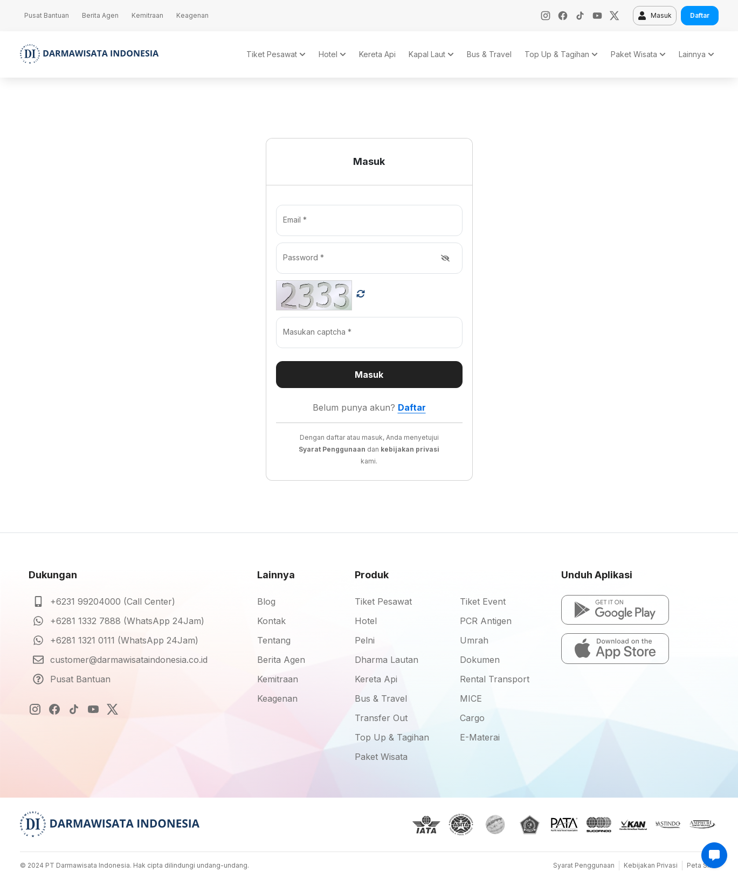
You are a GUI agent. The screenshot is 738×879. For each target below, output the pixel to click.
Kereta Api (376, 679)
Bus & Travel (381, 698)
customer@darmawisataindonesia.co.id (129, 659)
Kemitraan (277, 679)
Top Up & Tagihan (392, 737)
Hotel (366, 620)
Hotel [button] (332, 54)
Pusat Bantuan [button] (46, 15)
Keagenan (277, 698)
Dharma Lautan (386, 659)
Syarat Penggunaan (584, 865)
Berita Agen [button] (100, 15)
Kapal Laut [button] (431, 54)
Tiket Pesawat (383, 601)
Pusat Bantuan (80, 679)
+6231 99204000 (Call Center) (112, 601)
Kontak (271, 620)
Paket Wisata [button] (638, 54)
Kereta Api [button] (377, 54)
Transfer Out (381, 717)
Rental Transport (494, 679)
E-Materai (480, 737)
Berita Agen (281, 659)
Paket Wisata (381, 756)
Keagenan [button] (192, 15)
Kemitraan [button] (147, 15)
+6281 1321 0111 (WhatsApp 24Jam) (124, 640)
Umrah (474, 640)
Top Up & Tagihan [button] (561, 54)
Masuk (655, 15)
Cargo (472, 717)
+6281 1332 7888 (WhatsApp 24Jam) (127, 620)
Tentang (274, 640)
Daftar (699, 15)
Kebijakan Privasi (651, 865)
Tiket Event (483, 601)
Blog (266, 601)
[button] (615, 610)
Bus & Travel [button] (489, 54)
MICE (471, 698)
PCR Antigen (486, 620)
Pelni (365, 640)
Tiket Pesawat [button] (276, 54)
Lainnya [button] (696, 54)
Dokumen (480, 659)
